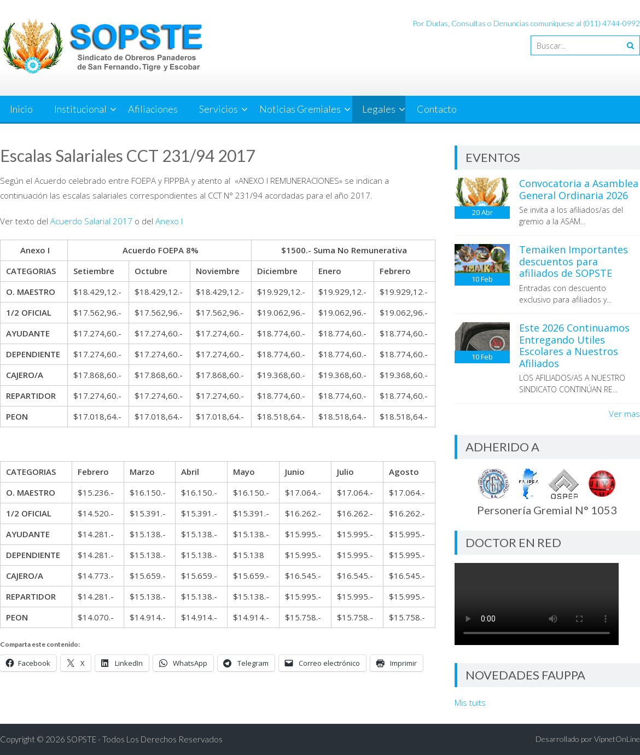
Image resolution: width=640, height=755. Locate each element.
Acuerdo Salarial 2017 (91, 221)
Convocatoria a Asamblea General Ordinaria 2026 (578, 189)
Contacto (437, 109)
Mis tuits (470, 702)
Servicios (218, 109)
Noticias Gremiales (300, 109)
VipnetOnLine (617, 739)
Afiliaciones (153, 109)
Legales (378, 109)
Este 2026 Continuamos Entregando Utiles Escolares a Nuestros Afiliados (574, 345)
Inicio (21, 109)
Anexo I (169, 221)
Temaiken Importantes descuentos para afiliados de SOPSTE (573, 261)
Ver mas (624, 413)
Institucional (80, 109)
